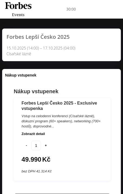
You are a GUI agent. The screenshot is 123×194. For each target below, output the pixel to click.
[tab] (20, 75)
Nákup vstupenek (20, 75)
